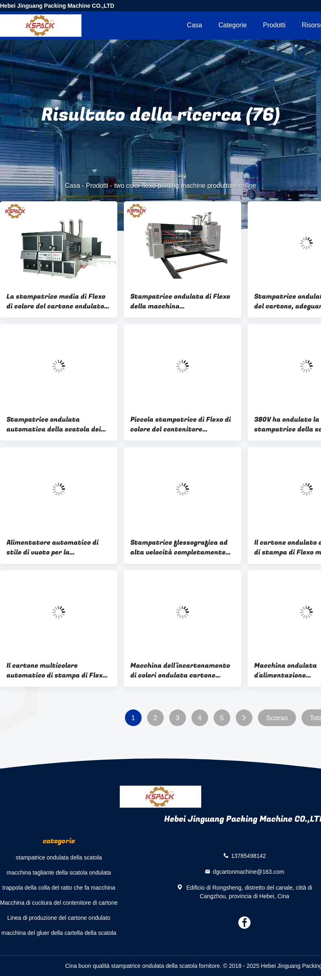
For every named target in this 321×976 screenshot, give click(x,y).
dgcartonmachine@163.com (248, 871)
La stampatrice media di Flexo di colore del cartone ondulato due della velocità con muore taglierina (56, 301)
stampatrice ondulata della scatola (59, 857)
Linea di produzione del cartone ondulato (58, 917)
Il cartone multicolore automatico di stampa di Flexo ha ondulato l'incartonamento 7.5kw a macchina (56, 670)
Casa (194, 25)
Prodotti (274, 25)
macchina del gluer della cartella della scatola (59, 933)
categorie (232, 25)
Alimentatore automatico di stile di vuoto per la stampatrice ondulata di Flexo (56, 547)
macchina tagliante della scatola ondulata (59, 872)
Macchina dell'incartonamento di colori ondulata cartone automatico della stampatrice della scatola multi (180, 670)
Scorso (277, 718)
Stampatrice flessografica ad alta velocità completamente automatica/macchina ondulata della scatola (179, 547)
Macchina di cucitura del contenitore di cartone (59, 902)
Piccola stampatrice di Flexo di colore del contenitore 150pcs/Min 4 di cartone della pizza (180, 424)
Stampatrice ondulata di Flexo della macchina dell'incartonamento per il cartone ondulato (180, 301)
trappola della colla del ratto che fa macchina (58, 887)
